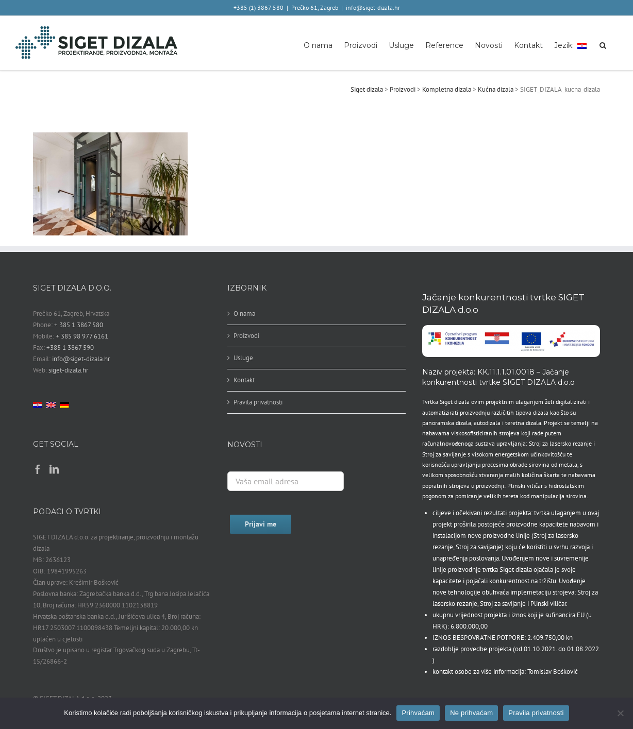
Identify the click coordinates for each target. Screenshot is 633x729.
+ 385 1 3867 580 (78, 324)
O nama (244, 313)
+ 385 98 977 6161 (82, 336)
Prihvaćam (418, 713)
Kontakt (244, 380)
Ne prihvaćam (471, 713)
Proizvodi (246, 335)
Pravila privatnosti (258, 402)
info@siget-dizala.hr (373, 7)
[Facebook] (37, 468)
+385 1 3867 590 (70, 347)
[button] (602, 44)
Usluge (243, 357)
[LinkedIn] (54, 468)
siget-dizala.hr (68, 370)
